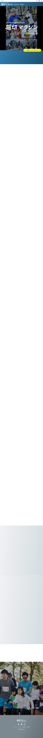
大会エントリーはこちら (33, 50)
